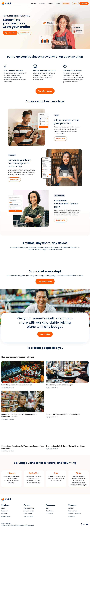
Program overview (29, 571)
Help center (49, 576)
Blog (47, 571)
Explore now (60, 138)
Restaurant (4, 574)
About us (70, 571)
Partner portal (28, 576)
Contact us (71, 579)
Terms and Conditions (74, 576)
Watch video (25, 33)
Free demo (84, 3)
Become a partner (29, 574)
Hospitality (4, 576)
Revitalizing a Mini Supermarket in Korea (16, 448)
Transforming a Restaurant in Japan (59, 448)
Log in (75, 3)
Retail (3, 571)
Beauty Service (5, 579)
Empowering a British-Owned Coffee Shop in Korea (65, 509)
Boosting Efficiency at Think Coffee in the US (63, 477)
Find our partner (28, 579)
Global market (72, 574)
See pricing (45, 397)
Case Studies (50, 574)
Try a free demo (10, 33)
